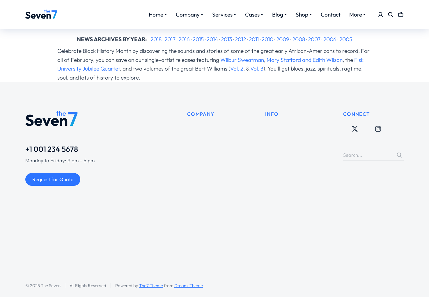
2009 (282, 39)
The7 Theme (151, 285)
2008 (298, 39)
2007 (314, 39)
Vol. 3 (256, 68)
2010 (267, 39)
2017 (170, 39)
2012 (240, 39)
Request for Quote (52, 179)
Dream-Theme (188, 285)
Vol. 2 (236, 68)
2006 (329, 39)
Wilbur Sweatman (242, 59)
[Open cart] (401, 14)
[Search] (399, 155)
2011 (254, 39)
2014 (212, 39)
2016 (184, 39)
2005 (345, 39)
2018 (156, 39)
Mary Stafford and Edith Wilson (305, 59)
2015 (198, 39)
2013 (226, 39)
